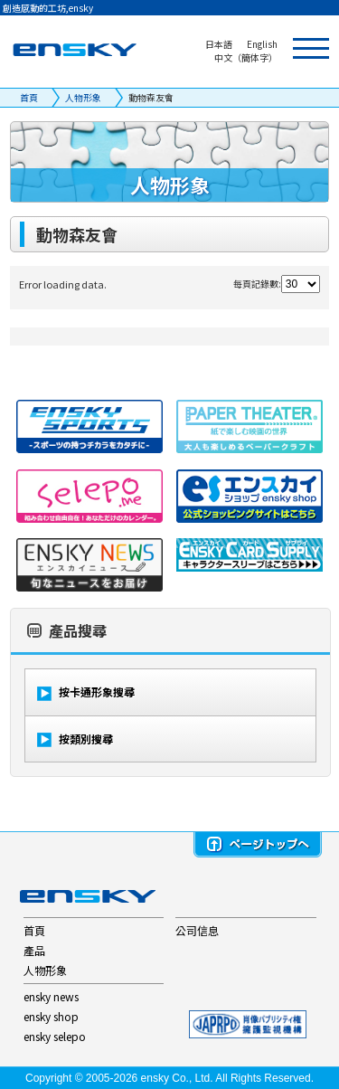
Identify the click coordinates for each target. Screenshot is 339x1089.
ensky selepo (55, 1036)
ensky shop (51, 1016)
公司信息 (197, 930)
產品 (34, 950)
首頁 (29, 97)
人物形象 (83, 97)
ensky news (51, 996)
